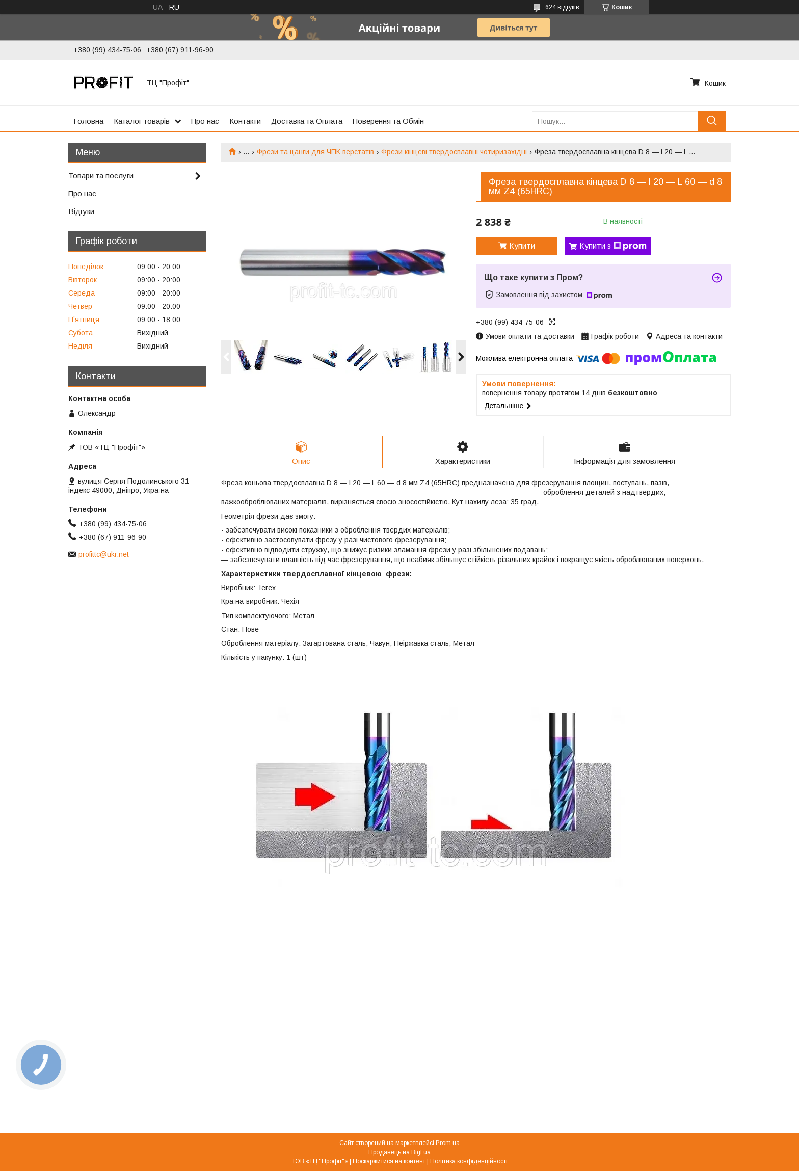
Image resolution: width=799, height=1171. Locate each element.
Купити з (613, 246)
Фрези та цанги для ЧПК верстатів (315, 152)
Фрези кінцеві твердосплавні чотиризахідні (454, 152)
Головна (88, 121)
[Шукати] (712, 121)
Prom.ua (448, 1143)
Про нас (205, 121)
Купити (522, 246)
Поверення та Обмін (388, 121)
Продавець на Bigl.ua (399, 1152)
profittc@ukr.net (103, 554)
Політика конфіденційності (469, 1161)
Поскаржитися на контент (389, 1161)
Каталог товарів (142, 121)
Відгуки (81, 211)
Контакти (245, 121)
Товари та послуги (101, 175)
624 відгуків (562, 7)
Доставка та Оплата (306, 121)
